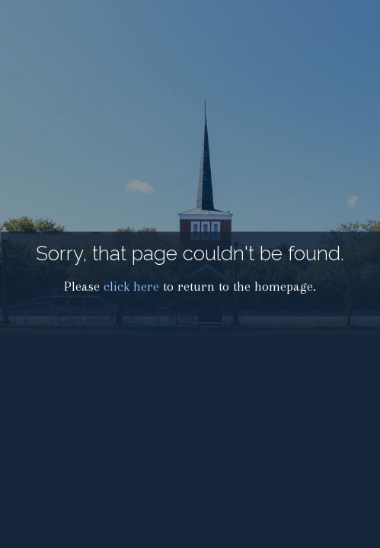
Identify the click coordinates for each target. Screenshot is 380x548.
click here (131, 287)
